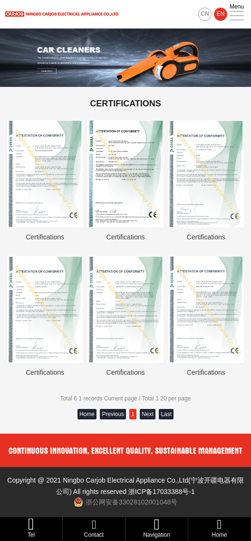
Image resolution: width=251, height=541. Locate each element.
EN (221, 13)
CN (205, 13)
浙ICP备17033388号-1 (161, 491)
